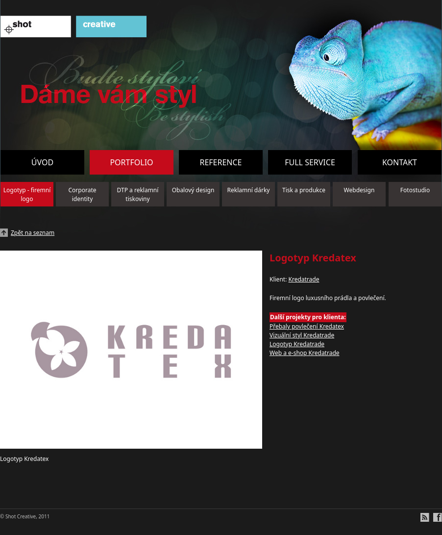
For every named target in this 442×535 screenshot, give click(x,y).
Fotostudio (415, 190)
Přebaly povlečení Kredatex (307, 326)
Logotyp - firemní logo (27, 194)
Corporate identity (83, 194)
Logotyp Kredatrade (297, 344)
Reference (220, 162)
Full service (310, 162)
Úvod (42, 162)
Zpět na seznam (32, 233)
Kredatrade (303, 279)
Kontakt (399, 162)
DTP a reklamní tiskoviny (138, 194)
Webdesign (359, 190)
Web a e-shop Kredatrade (305, 353)
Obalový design (193, 190)
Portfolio (131, 162)
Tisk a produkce (303, 190)
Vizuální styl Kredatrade (302, 335)
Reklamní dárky (248, 190)
